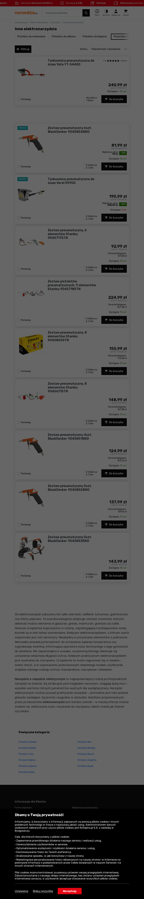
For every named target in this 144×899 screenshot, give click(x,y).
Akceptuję (70, 891)
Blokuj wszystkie (43, 891)
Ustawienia (21, 891)
